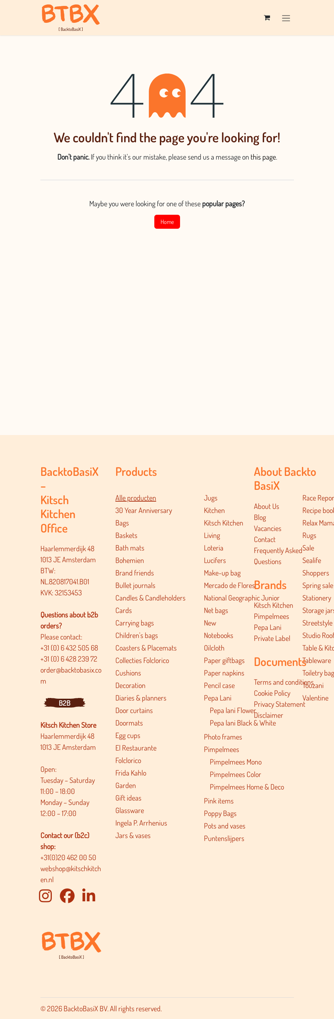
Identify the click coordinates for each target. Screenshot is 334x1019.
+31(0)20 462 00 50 (68, 857)
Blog (260, 517)
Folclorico (128, 760)
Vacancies (267, 528)
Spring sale (317, 585)
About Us (266, 506)
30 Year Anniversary (143, 510)
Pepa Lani (217, 697)
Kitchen (214, 510)
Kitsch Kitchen (223, 522)
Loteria (213, 547)
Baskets (126, 535)
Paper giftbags (224, 660)
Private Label (272, 638)
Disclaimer (268, 715)
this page (263, 156)
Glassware (129, 810)
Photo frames (223, 736)
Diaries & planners (140, 697)
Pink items (219, 800)
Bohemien (129, 560)
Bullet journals (135, 585)
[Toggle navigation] (286, 17)
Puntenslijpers (224, 838)
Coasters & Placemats (146, 647)
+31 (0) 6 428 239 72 (69, 658)
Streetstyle (317, 622)
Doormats (129, 722)
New (210, 622)
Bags (122, 522)
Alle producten (135, 497)
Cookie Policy (272, 693)
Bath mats (129, 547)
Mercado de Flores (229, 585)
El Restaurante (136, 747)
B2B (65, 703)
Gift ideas (128, 797)
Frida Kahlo (130, 772)
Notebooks (218, 635)
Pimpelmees (221, 749)
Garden (125, 785)
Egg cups (127, 735)
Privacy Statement (279, 704)
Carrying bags (134, 622)
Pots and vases (224, 825)
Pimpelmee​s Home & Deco (247, 786)
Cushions (128, 672)
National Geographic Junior (242, 597)
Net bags (216, 610)
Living (212, 535)
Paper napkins (224, 672)
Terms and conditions (284, 682)
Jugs (211, 497)
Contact (265, 539)
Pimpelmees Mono (236, 761)
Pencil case (219, 685)
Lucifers (215, 560)
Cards (123, 610)
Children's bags (136, 635)
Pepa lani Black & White (243, 722)
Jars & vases (133, 835)
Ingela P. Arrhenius (141, 822)
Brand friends (134, 572)
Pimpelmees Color (235, 774)
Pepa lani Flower (233, 710)
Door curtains (134, 710)
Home (167, 221)
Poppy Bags (220, 813)
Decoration (130, 685)
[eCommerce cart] (267, 18)
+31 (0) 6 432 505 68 (70, 647)
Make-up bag (222, 572)
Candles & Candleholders (150, 597)
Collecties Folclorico (142, 660)
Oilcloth (214, 647)
